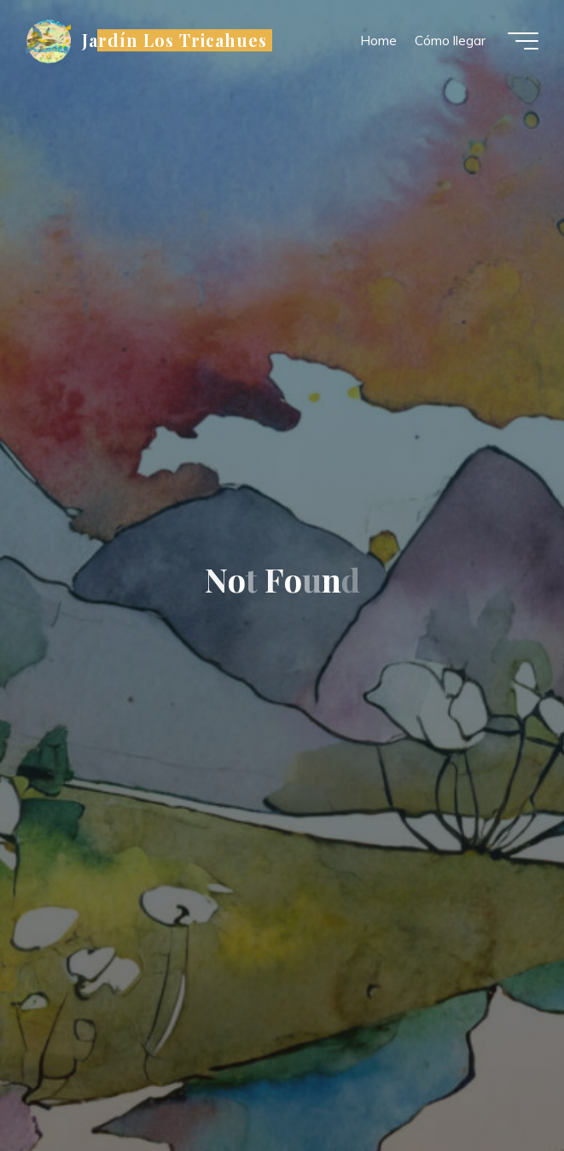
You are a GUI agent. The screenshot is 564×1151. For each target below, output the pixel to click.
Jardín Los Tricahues (174, 40)
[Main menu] (523, 41)
